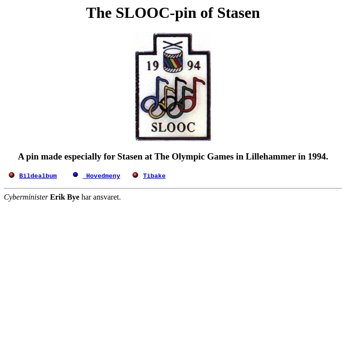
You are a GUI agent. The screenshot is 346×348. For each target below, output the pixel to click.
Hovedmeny (101, 175)
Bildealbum (38, 175)
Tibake (154, 175)
